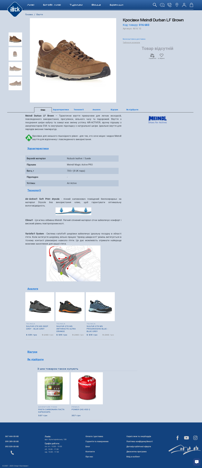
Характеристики (61, 109)
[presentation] (113, 311)
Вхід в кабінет (133, 456)
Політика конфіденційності (139, 441)
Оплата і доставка (94, 436)
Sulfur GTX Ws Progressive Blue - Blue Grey (97, 329)
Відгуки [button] (32, 351)
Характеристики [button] (38, 148)
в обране (161, 57)
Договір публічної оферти (138, 446)
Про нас (89, 456)
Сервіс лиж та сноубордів (138, 436)
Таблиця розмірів (131, 42)
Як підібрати (132, 109)
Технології (79, 109)
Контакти (90, 451)
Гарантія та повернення (97, 441)
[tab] (73, 148)
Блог (88, 446)
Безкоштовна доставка (134, 39)
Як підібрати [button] (35, 359)
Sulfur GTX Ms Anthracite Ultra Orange (66, 329)
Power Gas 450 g (81, 409)
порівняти (152, 57)
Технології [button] (34, 190)
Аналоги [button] (32, 288)
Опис (43, 110)
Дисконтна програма (136, 451)
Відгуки (114, 109)
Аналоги (96, 109)
